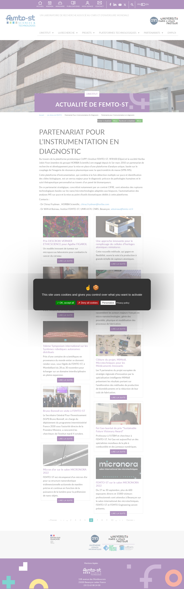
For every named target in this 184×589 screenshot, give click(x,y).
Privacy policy (122, 302)
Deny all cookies (88, 302)
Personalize (108, 302)
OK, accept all (65, 302)
